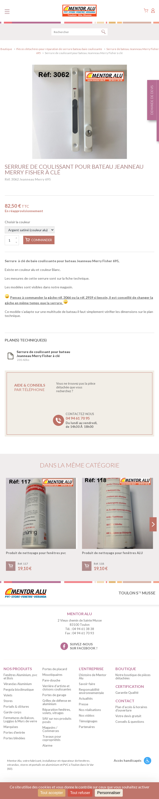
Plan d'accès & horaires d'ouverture (131, 708)
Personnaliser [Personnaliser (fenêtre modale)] (108, 793)
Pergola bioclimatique (19, 689)
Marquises (11, 727)
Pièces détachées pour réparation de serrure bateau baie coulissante (59, 48)
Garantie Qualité (126, 692)
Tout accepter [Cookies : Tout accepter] (51, 793)
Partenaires (87, 727)
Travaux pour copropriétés (51, 738)
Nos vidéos (86, 715)
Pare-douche (51, 680)
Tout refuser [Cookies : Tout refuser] (80, 793)
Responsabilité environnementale (91, 691)
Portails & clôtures (16, 706)
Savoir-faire (87, 684)
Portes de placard (54, 669)
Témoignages (88, 721)
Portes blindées (14, 738)
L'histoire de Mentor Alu (92, 676)
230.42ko (43, 356)
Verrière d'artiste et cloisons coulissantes (56, 687)
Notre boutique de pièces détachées (132, 676)
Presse (83, 704)
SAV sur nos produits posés (56, 720)
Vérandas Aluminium (18, 684)
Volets (8, 695)
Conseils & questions (129, 721)
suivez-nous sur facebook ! (83, 646)
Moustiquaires (52, 675)
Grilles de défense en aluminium (56, 702)
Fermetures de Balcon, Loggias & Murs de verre (20, 719)
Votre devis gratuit (128, 716)
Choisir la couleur (30, 226)
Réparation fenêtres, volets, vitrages (56, 711)
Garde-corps (12, 712)
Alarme (47, 745)
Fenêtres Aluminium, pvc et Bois (20, 676)
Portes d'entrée (14, 732)
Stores (8, 701)
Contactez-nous (81, 420)
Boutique (6, 48)
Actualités (86, 698)
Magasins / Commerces (50, 729)
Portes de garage (54, 695)
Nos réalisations (90, 710)
